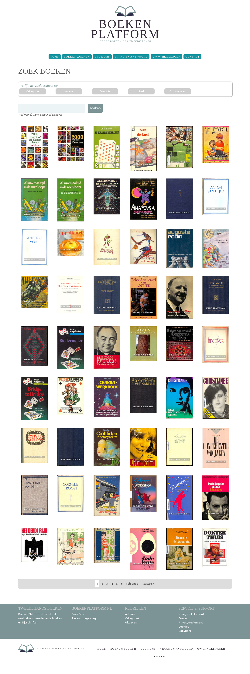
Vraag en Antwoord (131, 56)
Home (54, 56)
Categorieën (133, 618)
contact (76, 649)
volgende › (132, 583)
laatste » (148, 583)
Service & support (197, 608)
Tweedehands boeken (40, 608)
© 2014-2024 (64, 649)
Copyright (185, 630)
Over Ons (102, 56)
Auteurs (130, 614)
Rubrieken (135, 608)
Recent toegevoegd (84, 618)
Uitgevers (131, 622)
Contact (192, 56)
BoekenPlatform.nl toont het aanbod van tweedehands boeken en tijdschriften (40, 618)
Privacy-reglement (191, 622)
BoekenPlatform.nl (92, 608)
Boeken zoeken (77, 56)
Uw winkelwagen (166, 56)
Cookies (184, 626)
